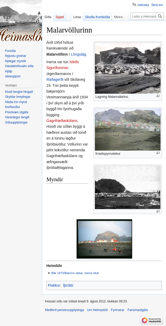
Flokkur (54, 285)
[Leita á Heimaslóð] (147, 16)
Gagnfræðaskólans (61, 121)
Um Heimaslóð (97, 310)
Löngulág (78, 54)
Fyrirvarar (117, 310)
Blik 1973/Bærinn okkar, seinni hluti (75, 273)
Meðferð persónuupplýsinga (64, 310)
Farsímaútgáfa (137, 310)
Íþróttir (68, 285)
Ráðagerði (54, 79)
